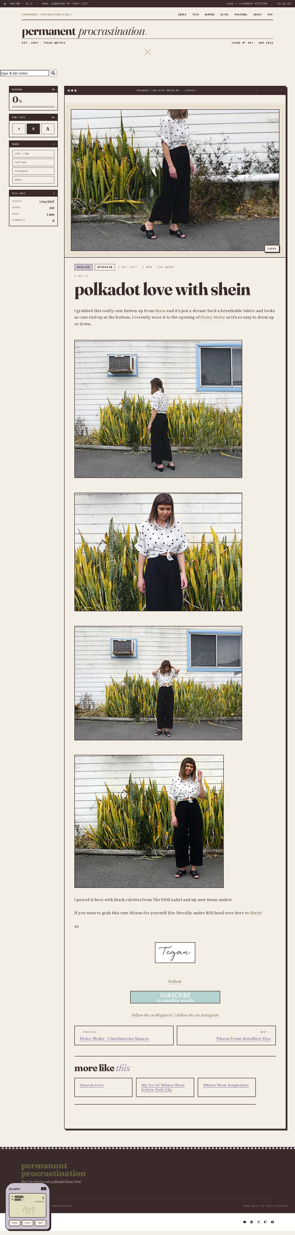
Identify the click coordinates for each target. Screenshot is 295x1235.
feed (14, 1223)
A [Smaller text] (19, 132)
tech (188, 14)
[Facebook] (272, 1226)
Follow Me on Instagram (198, 1019)
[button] (27, 1188)
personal (238, 14)
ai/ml (220, 14)
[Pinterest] (251, 1226)
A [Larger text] (47, 132)
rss (270, 14)
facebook (21, 174)
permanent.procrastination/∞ (47, 15)
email (19, 183)
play (27, 1223)
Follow (175, 985)
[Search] (53, 77)
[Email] (244, 1226)
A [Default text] (33, 132)
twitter (20, 166)
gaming (204, 14)
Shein (160, 314)
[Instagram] (258, 1226)
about (256, 14)
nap (41, 1223)
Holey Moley (213, 321)
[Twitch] (265, 1226)
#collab (83, 270)
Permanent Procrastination (53, 1173)
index (174, 14)
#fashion (104, 270)
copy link (22, 157)
